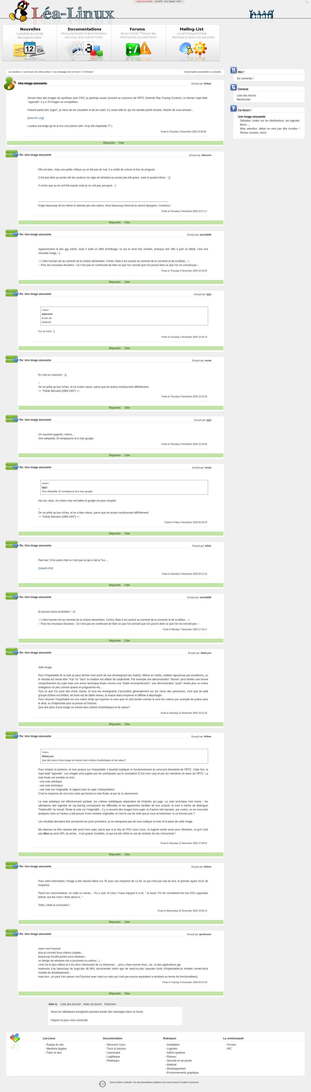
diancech (206, 155)
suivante (217, 72)
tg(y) (209, 294)
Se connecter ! (245, 78)
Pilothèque (113, 1060)
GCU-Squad (169, 1)
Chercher (109, 1004)
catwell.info (45, 568)
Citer (121, 142)
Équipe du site (55, 1044)
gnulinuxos (205, 934)
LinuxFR (159, 1)
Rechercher (244, 99)
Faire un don (54, 1052)
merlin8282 (205, 235)
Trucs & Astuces (116, 1048)
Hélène (207, 83)
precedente (203, 72)
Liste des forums (70, 1004)
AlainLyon (206, 653)
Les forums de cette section (36, 72)
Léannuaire (113, 1052)
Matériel (172, 1064)
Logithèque (113, 1056)
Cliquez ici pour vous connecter (69, 1020)
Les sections (14, 72)
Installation (173, 1044)
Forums (231, 1044)
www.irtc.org (35, 118)
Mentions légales (57, 1048)
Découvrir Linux (116, 1044)
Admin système (176, 1052)
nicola (208, 360)
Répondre (109, 142)
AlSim (208, 546)
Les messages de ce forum (66, 72)
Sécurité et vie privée (179, 1060)
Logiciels (172, 1048)
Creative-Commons (189, 1082)
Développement (176, 1068)
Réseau (171, 1056)
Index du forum (92, 1004)
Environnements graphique (183, 1072)
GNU (179, 1)
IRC (229, 1048)
